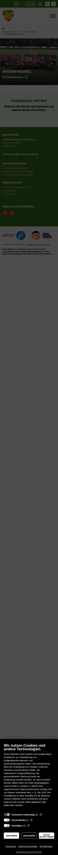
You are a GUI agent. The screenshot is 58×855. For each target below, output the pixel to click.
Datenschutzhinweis (27, 846)
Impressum (10, 846)
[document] (29, 777)
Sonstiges (16, 825)
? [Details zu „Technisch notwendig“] (40, 814)
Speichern (29, 835)
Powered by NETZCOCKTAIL (29, 852)
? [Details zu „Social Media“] (31, 820)
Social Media (18, 820)
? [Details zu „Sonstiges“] (28, 825)
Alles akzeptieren (46, 835)
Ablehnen (11, 835)
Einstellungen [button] (46, 846)
